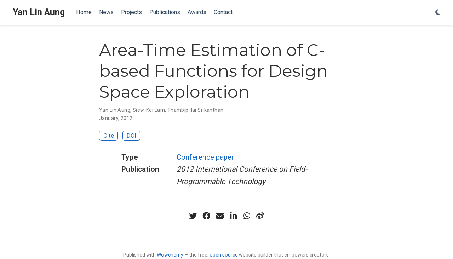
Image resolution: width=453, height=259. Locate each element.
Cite (108, 135)
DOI (131, 135)
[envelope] (219, 216)
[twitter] (193, 216)
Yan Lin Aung (39, 12)
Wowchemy (170, 255)
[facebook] (206, 216)
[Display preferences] (437, 12)
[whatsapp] (246, 216)
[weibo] (260, 216)
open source (224, 255)
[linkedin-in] (233, 216)
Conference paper (205, 157)
